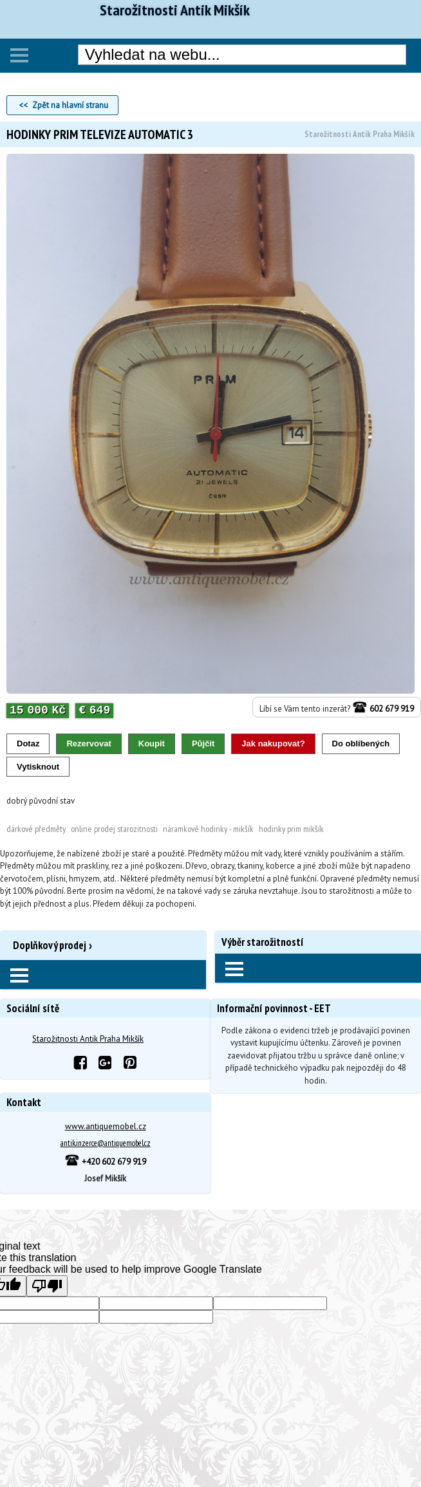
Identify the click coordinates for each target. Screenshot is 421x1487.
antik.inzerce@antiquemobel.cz (106, 1143)
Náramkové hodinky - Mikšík (208, 829)
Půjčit (203, 743)
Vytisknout (38, 766)
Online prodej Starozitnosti (114, 829)
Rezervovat (88, 743)
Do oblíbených (361, 743)
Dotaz (28, 743)
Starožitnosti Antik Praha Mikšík (88, 1038)
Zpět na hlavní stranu (70, 105)
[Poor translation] (47, 1286)
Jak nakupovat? (272, 743)
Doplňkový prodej (49, 945)
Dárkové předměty (36, 829)
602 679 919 (383, 708)
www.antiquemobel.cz (105, 1126)
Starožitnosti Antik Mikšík (175, 10)
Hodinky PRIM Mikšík (291, 829)
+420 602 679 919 (105, 1161)
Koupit (151, 743)
